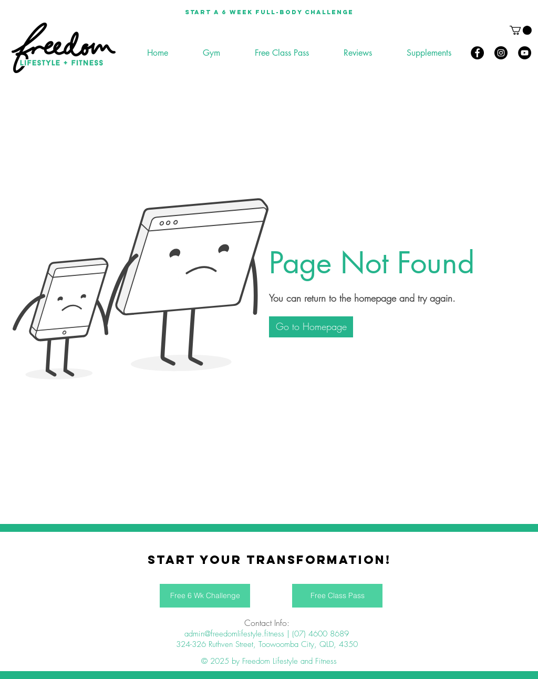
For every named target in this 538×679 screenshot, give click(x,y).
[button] (521, 30)
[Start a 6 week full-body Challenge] (269, 12)
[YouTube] (524, 52)
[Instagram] (501, 52)
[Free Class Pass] (337, 596)
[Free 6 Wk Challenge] (205, 596)
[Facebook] (477, 52)
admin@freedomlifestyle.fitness (234, 634)
